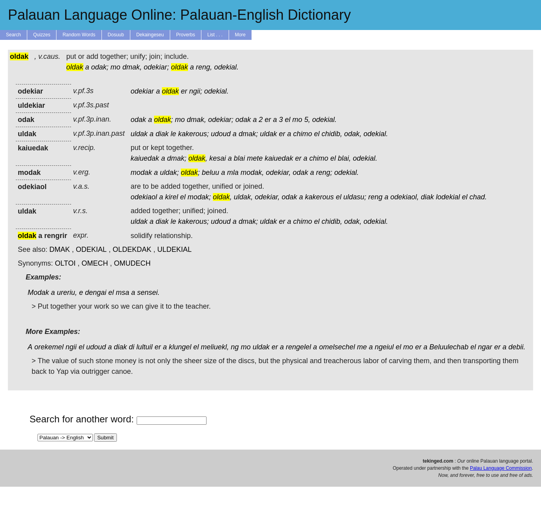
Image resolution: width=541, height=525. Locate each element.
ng (235, 347)
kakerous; (193, 134)
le (173, 134)
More (240, 35)
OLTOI (65, 263)
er (184, 91)
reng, (204, 67)
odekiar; (156, 67)
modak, (252, 172)
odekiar (142, 91)
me (362, 347)
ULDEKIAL (174, 249)
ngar (485, 347)
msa (122, 292)
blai (239, 158)
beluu (210, 172)
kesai (217, 158)
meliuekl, (215, 347)
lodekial (448, 197)
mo (115, 67)
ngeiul (384, 347)
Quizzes (41, 35)
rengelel (298, 347)
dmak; (248, 134)
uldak (139, 134)
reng (375, 197)
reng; (324, 172)
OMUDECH (132, 263)
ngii (71, 347)
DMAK (59, 249)
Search (13, 35)
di (131, 347)
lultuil (144, 347)
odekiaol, (405, 197)
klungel (180, 347)
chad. (478, 197)
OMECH (94, 263)
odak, (352, 134)
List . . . (215, 35)
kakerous (319, 197)
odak (138, 120)
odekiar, (278, 172)
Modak (38, 292)
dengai (95, 292)
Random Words (78, 35)
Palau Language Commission (501, 468)
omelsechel (337, 347)
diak (162, 134)
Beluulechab (448, 347)
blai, (344, 158)
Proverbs (185, 35)
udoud (221, 134)
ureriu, (67, 292)
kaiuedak (145, 158)
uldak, (243, 197)
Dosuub (116, 35)
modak (141, 172)
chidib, (331, 134)
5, (307, 120)
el (287, 120)
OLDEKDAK (132, 249)
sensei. (148, 292)
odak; (100, 67)
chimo (302, 134)
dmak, (132, 67)
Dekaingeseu (150, 35)
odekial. (226, 67)
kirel (171, 197)
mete (255, 158)
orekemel (49, 347)
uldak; (169, 172)
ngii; (195, 91)
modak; (199, 197)
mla (233, 172)
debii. (516, 347)
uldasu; (354, 197)
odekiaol (144, 197)
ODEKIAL (91, 249)
